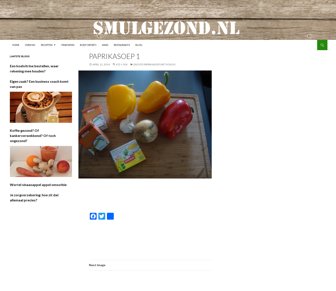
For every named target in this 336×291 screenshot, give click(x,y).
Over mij (30, 45)
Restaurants (122, 45)
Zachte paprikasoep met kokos (154, 64)
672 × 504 (121, 64)
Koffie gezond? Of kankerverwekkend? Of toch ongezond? (33, 135)
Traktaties (67, 45)
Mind (105, 45)
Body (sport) (88, 45)
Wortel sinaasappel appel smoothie (38, 185)
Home (15, 45)
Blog (138, 45)
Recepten (46, 45)
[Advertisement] (187, 196)
